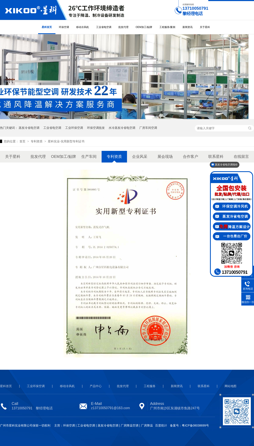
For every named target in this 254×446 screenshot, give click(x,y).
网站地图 (230, 386)
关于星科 (205, 27)
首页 (22, 141)
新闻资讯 (187, 27)
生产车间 (89, 156)
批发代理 (123, 27)
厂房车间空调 (148, 127)
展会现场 (165, 156)
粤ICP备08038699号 (195, 425)
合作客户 (190, 156)
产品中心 (96, 386)
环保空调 (64, 27)
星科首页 (47, 27)
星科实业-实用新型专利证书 (66, 141)
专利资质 (37, 141)
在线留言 (241, 156)
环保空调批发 (96, 127)
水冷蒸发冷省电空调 (122, 127)
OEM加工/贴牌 (144, 27)
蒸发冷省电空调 (29, 127)
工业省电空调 (103, 27)
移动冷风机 (82, 27)
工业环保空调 (74, 127)
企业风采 (139, 156)
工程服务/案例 (167, 27)
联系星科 (204, 386)
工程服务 (150, 386)
